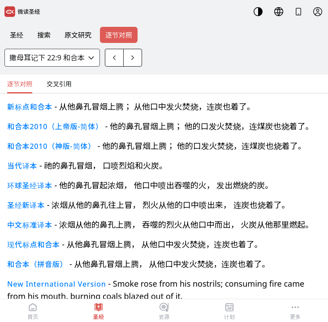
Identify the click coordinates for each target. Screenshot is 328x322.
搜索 (44, 34)
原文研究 (78, 34)
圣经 (16, 34)
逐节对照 (118, 34)
